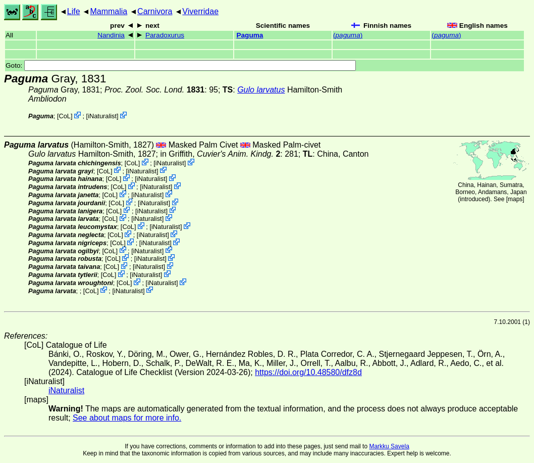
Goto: (181, 65)
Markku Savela (389, 446)
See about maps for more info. (127, 417)
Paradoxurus (164, 35)
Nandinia (111, 35)
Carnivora (154, 11)
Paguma (249, 35)
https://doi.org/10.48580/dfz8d (308, 372)
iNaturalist (102, 116)
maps (515, 199)
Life (73, 11)
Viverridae (200, 11)
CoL (64, 116)
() (347, 35)
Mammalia (108, 11)
